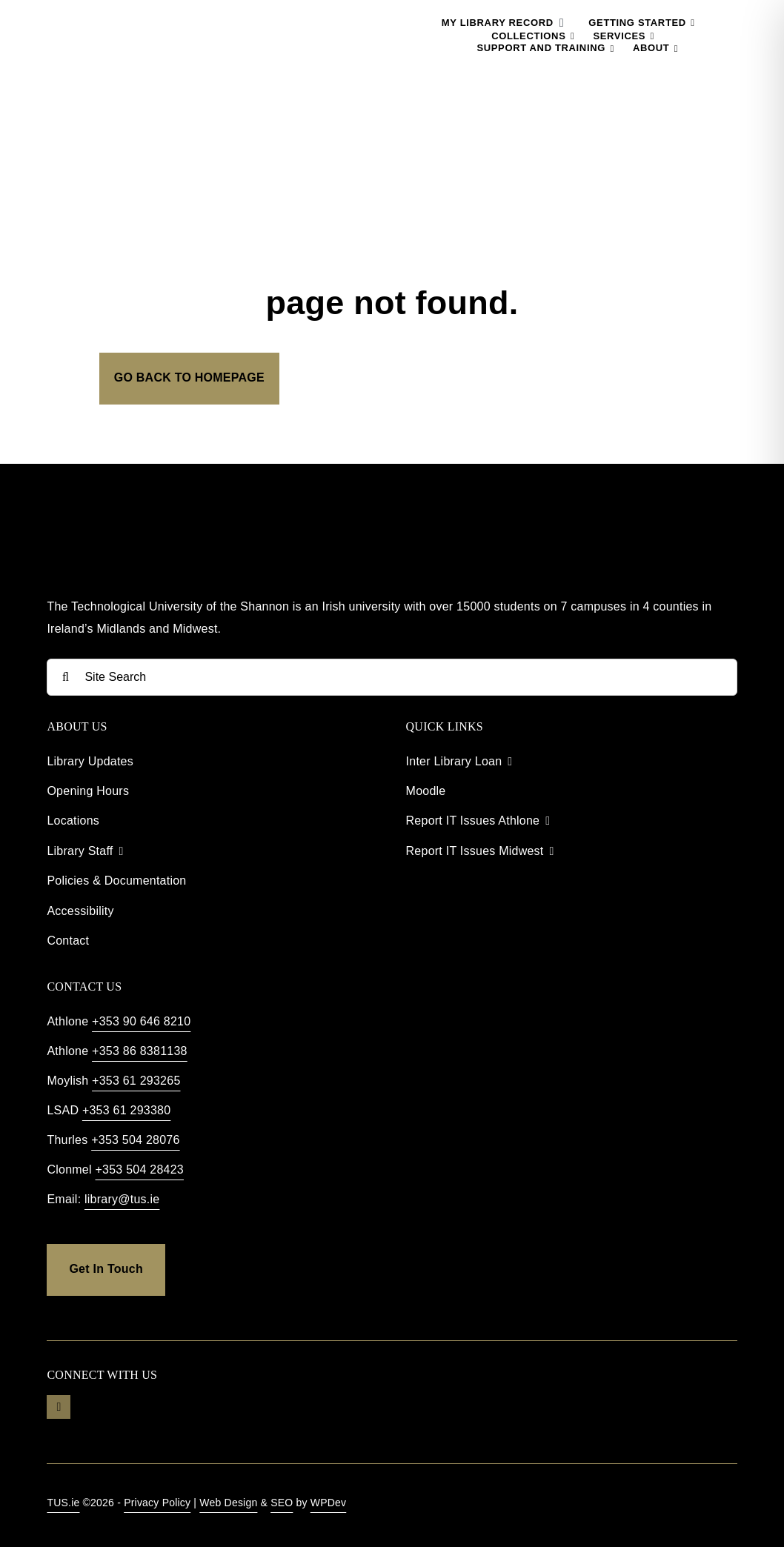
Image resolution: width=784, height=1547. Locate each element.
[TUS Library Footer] (136, 521)
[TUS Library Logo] (124, 14)
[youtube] (58, 1407)
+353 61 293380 (126, 1110)
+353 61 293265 (136, 1080)
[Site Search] (392, 677)
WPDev (328, 1502)
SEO (281, 1502)
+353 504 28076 (135, 1140)
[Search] (65, 677)
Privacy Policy (157, 1502)
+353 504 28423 (140, 1169)
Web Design (228, 1502)
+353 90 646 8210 (141, 1021)
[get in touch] (106, 1269)
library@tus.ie (121, 1199)
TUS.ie (63, 1502)
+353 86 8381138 (139, 1051)
